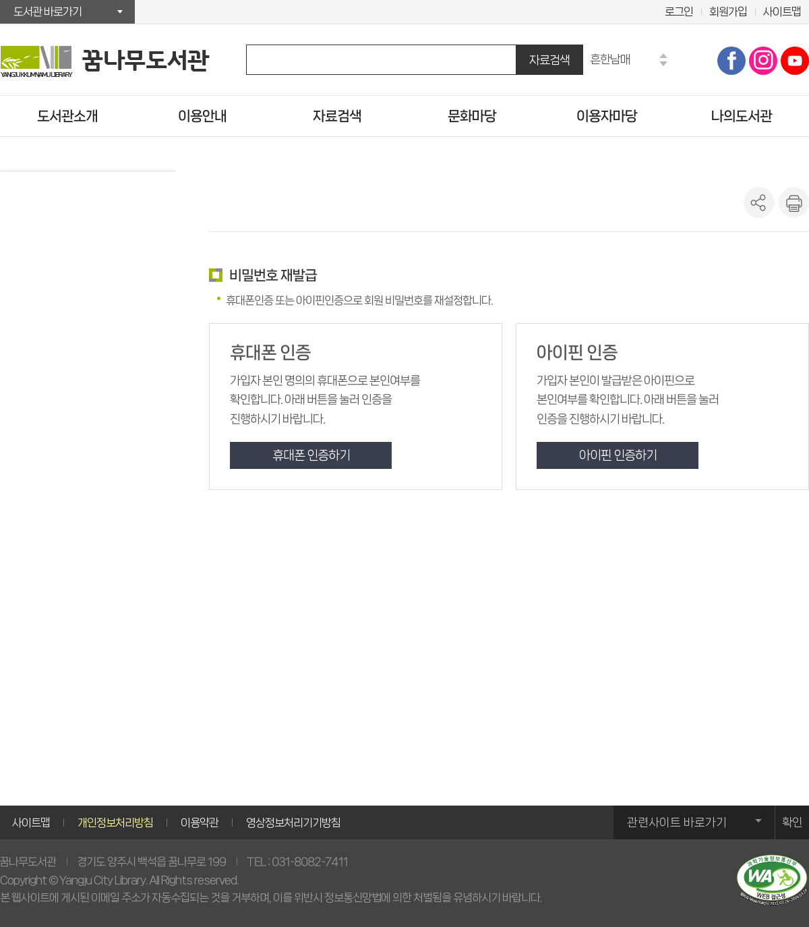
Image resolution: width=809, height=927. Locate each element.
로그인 (679, 11)
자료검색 (549, 59)
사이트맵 (782, 11)
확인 (792, 822)
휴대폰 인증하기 (311, 455)
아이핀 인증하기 (618, 455)
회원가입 (728, 11)
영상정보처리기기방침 (293, 822)
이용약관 (199, 822)
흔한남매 (610, 59)
